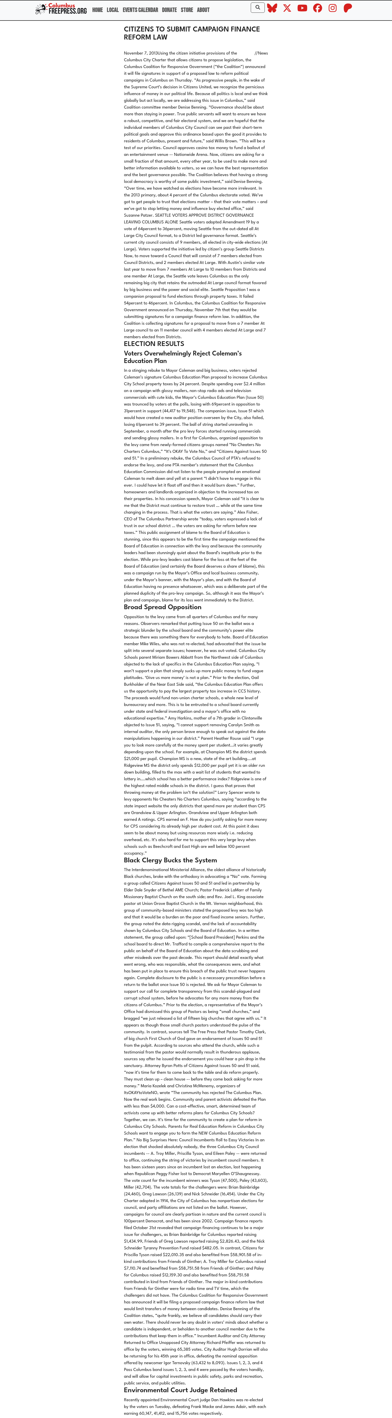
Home (97, 10)
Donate (169, 10)
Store (187, 10)
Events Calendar (140, 10)
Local (113, 10)
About (203, 10)
